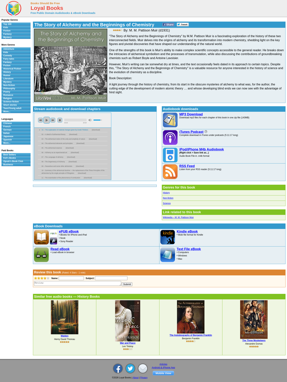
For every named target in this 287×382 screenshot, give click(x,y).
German (7, 130)
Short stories (10, 105)
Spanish (7, 139)
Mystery (7, 37)
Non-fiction (168, 198)
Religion (7, 98)
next (52, 120)
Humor (6, 75)
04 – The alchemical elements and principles (57, 143)
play (46, 120)
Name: (54, 278)
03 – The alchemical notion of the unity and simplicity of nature (63, 139)
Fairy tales (8, 59)
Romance (8, 95)
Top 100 (7, 24)
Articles (163, 364)
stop (59, 120)
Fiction (6, 30)
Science (167, 203)
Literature (8, 78)
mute (90, 120)
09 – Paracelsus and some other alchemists (57, 166)
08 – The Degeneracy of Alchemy (53, 162)
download (95, 130)
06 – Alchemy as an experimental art (54, 152)
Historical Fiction (12, 68)
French (7, 126)
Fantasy (7, 34)
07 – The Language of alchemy (52, 157)
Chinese (7, 123)
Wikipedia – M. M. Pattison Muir (178, 217)
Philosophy (9, 88)
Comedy (7, 55)
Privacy (143, 377)
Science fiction (11, 101)
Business (8, 164)
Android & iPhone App (163, 367)
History (166, 192)
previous (40, 120)
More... (6, 111)
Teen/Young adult (12, 108)
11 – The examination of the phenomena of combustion (61, 178)
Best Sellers (9, 154)
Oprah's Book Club (13, 161)
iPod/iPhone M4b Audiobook (201, 149)
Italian (6, 133)
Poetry (6, 92)
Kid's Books (9, 158)
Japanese (8, 136)
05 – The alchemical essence (52, 148)
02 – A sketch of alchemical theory (53, 134)
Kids (5, 27)
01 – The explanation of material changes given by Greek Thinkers (65, 130)
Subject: (89, 278)
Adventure (8, 49)
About (135, 377)
